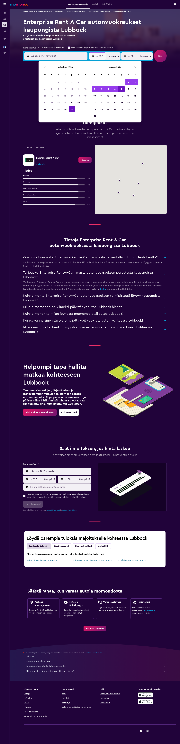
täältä (103, 289)
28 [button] (51, 109)
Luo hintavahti (149, 610)
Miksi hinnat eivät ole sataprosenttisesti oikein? (96, 671)
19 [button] (85, 96)
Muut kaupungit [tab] (61, 546)
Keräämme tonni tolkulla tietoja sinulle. (96, 666)
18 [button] (79, 96)
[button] (5, 4)
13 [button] (45, 96)
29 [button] (58, 109)
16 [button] (65, 96)
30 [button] (65, 109)
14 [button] (52, 96)
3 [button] (72, 82)
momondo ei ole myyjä (96, 661)
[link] (85, 160)
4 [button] (78, 82)
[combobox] (31, 47)
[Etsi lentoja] (4, 13)
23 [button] (65, 102)
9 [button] (65, 89)
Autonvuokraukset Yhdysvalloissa (50, 12)
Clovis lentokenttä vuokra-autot (132, 560)
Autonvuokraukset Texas (76, 12)
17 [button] (72, 96)
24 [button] (72, 102)
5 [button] (85, 82)
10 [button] (72, 89)
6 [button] (45, 89)
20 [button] (45, 102)
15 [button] (58, 96)
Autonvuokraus (29, 12)
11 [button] (78, 89)
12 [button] (85, 89)
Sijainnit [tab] (40, 148)
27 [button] (45, 109)
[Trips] (4, 39)
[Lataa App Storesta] (145, 701)
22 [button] (58, 102)
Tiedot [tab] (28, 148)
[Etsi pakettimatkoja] (4, 31)
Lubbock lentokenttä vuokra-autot (42, 560)
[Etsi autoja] (4, 25)
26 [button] (85, 102)
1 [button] (58, 82)
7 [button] (51, 89)
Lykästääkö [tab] (103, 546)
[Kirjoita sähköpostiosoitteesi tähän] (60, 487)
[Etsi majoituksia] (4, 19)
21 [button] (52, 102)
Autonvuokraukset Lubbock (99, 12)
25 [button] (78, 102)
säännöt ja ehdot (53, 510)
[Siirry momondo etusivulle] (19, 4)
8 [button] (58, 89)
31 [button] (72, 109)
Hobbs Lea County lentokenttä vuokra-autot (93, 560)
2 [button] (65, 82)
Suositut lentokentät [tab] (38, 546)
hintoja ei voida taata (94, 653)
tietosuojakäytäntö (69, 510)
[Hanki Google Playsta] (145, 695)
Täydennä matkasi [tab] (83, 546)
